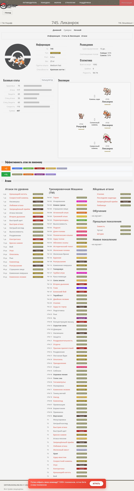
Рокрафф (81, 126)
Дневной (57, 30)
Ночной (77, 30)
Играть (96, 484)
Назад (7, 12)
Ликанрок (107, 101)
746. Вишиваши (125, 23)
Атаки (84, 36)
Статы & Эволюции (71, 36)
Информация (53, 36)
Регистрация (127, 2)
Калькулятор (47, 80)
